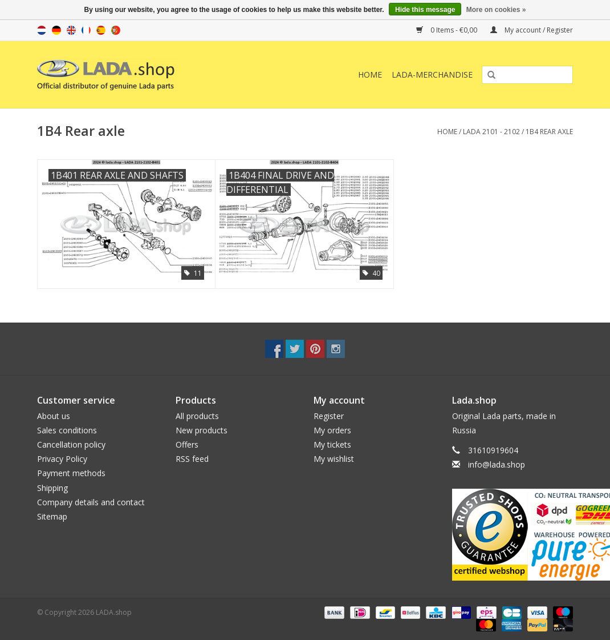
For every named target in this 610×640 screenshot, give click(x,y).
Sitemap (52, 516)
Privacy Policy (62, 458)
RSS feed (192, 458)
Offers (187, 444)
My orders (332, 430)
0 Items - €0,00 (447, 30)
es (100, 30)
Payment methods (71, 473)
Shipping (52, 487)
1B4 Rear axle (549, 131)
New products (201, 430)
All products (197, 415)
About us (53, 415)
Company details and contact (91, 502)
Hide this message (425, 10)
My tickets (332, 444)
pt (115, 30)
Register (329, 415)
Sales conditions (67, 430)
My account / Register (531, 30)
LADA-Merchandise (432, 74)
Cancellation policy (71, 444)
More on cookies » (496, 10)
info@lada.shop (496, 464)
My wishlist (334, 458)
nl (41, 30)
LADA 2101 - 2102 (491, 131)
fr (86, 30)
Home (370, 74)
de (56, 30)
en (71, 30)
